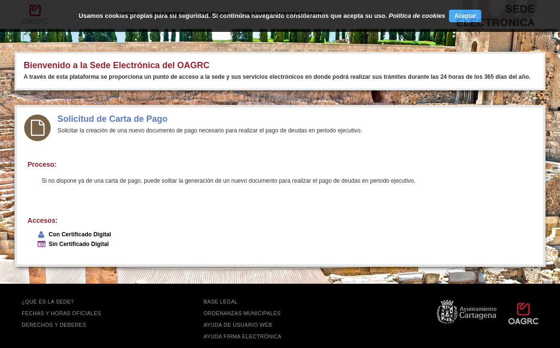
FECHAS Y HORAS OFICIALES (61, 313)
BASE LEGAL (221, 301)
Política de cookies (417, 15)
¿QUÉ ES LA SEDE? (48, 301)
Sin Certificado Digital (79, 244)
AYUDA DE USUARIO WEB (238, 325)
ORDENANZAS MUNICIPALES (242, 313)
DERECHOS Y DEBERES (54, 325)
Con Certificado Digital (80, 234)
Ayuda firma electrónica (242, 336)
